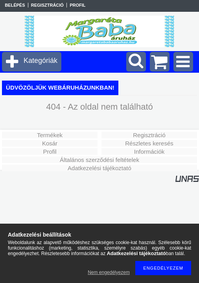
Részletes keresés (149, 143)
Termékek (50, 135)
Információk (149, 151)
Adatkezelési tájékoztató (99, 168)
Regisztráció (149, 135)
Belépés (15, 5)
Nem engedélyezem (109, 272)
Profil (49, 151)
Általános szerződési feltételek (99, 159)
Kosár (49, 143)
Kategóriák (40, 60)
